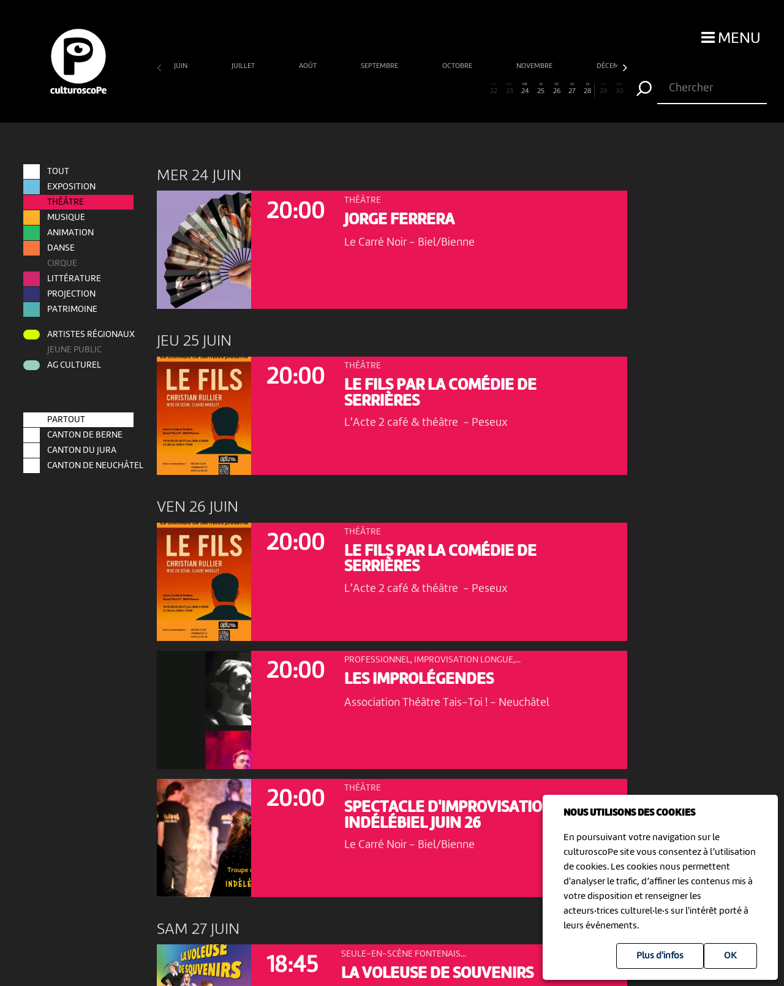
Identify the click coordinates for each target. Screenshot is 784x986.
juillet (244, 66)
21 (478, 89)
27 (572, 89)
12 (337, 89)
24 (525, 89)
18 (431, 89)
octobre (458, 66)
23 (509, 89)
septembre (380, 66)
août (308, 66)
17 (416, 89)
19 (447, 89)
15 (384, 89)
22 (494, 89)
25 (541, 89)
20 (463, 89)
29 (604, 89)
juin (181, 66)
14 (368, 89)
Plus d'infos (660, 956)
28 (587, 89)
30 (619, 89)
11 (321, 89)
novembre (535, 66)
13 (352, 89)
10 (306, 89)
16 (400, 89)
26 (556, 89)
